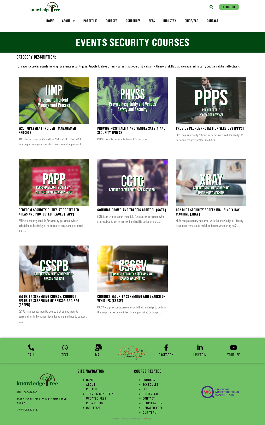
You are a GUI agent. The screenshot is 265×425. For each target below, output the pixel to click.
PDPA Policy (95, 403)
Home (50, 21)
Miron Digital (148, 418)
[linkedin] (200, 347)
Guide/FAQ (192, 21)
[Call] (31, 347)
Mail (98, 355)
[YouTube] (233, 347)
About (68, 21)
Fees (152, 21)
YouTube (233, 355)
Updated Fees (96, 398)
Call (31, 355)
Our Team (93, 407)
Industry (169, 21)
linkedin (200, 355)
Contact (212, 21)
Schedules (133, 21)
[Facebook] (166, 347)
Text (65, 355)
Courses (111, 21)
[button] (210, 7)
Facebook (166, 355)
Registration (152, 403)
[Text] (65, 347)
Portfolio (90, 21)
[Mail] (99, 347)
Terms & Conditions (101, 394)
